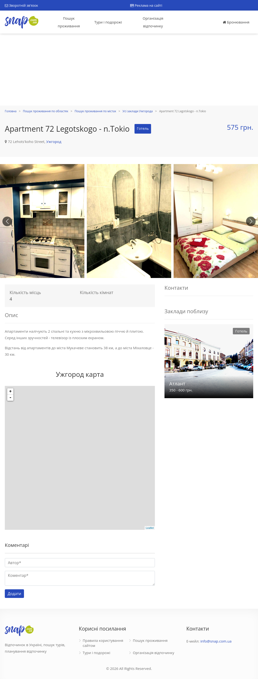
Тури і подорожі (108, 22)
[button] (251, 221)
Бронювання (236, 22)
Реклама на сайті (146, 5)
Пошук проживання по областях (45, 111)
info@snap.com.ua (216, 641)
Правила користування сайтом (103, 643)
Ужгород (53, 141)
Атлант (177, 383)
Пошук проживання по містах (95, 111)
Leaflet (150, 527)
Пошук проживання (69, 22)
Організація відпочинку (153, 22)
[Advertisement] (129, 69)
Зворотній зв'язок (21, 5)
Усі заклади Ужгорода (138, 111)
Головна (11, 111)
